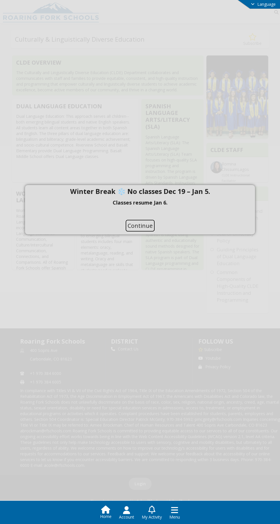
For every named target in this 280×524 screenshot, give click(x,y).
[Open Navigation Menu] (174, 513)
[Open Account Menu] (126, 513)
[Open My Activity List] (152, 513)
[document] (140, 202)
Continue (140, 226)
